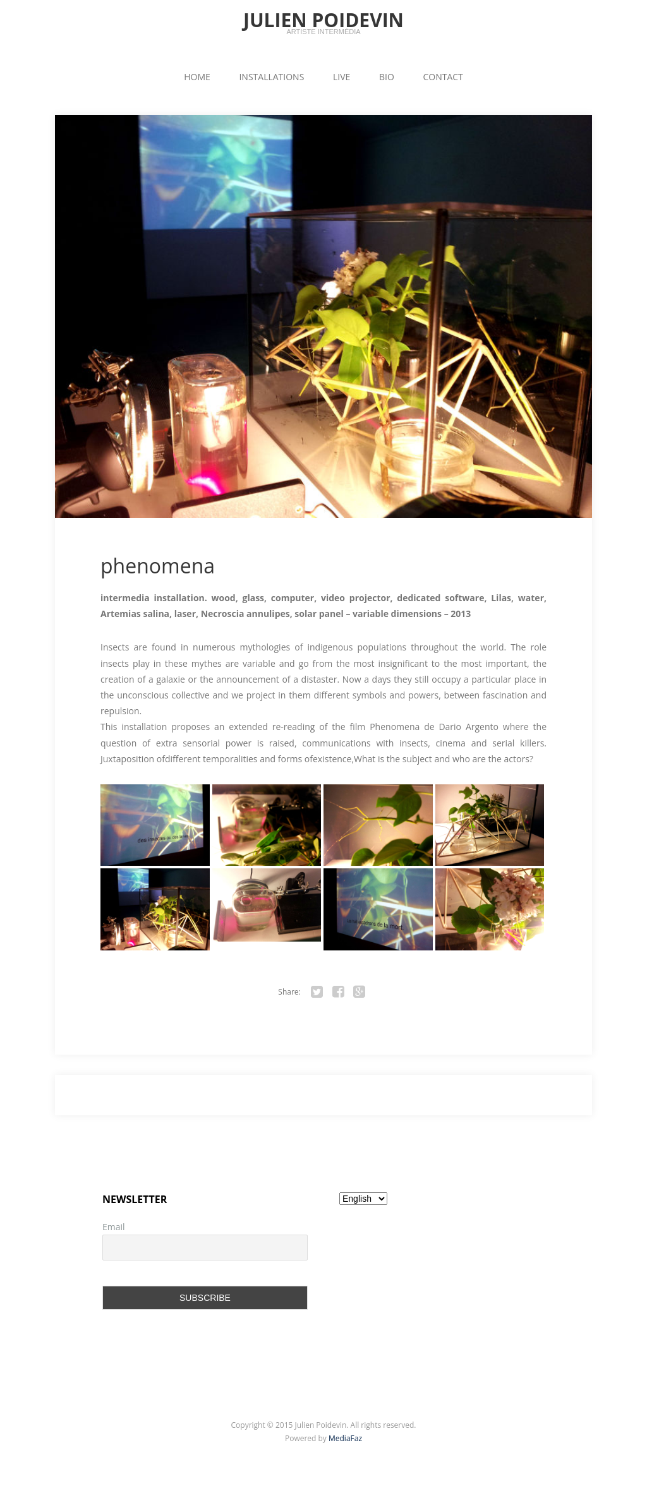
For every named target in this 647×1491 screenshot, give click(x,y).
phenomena (157, 566)
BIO (386, 77)
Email (113, 1227)
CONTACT (443, 77)
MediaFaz (345, 1438)
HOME (197, 77)
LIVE (341, 77)
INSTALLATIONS (271, 77)
